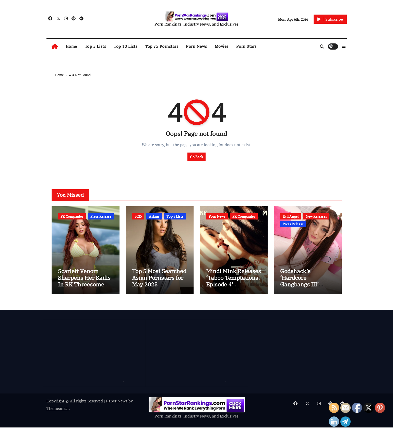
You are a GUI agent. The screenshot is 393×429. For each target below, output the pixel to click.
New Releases (316, 216)
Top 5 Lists (95, 46)
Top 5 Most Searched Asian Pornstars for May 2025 (159, 279)
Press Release (100, 216)
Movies (222, 46)
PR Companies (72, 216)
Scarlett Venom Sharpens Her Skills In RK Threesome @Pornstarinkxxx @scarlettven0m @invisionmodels (84, 289)
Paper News (116, 402)
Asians (154, 216)
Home (71, 46)
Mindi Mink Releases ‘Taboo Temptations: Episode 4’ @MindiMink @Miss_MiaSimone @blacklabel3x (233, 289)
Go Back (196, 156)
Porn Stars (246, 46)
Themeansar (57, 409)
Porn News (196, 46)
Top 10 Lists (125, 46)
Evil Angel (291, 216)
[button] (344, 46)
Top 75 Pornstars (161, 46)
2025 (138, 216)
